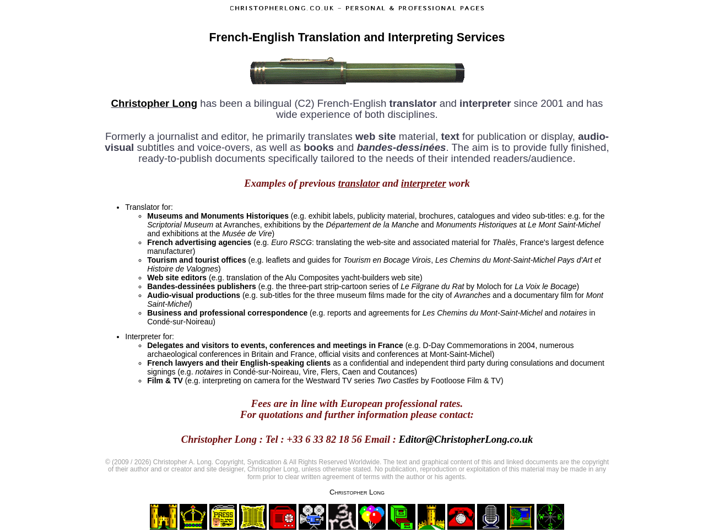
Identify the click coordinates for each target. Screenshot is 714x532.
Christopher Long (154, 103)
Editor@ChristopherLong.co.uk (466, 439)
